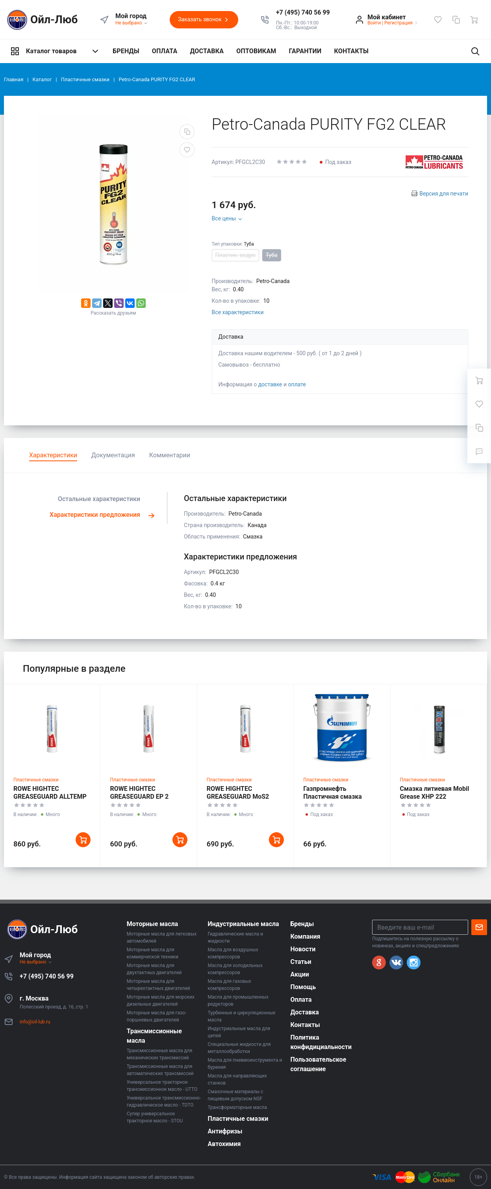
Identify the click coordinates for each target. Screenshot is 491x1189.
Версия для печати (443, 193)
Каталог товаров (55, 51)
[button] (303, 12)
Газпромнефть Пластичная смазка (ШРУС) (332, 796)
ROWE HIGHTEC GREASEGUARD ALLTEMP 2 (50, 796)
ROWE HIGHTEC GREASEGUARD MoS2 (238, 792)
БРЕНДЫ (126, 51)
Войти (374, 23)
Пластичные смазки (35, 780)
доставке (270, 384)
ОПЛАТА (165, 51)
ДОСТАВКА (207, 51)
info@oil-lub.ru (35, 1022)
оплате (297, 384)
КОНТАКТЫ (351, 51)
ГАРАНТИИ (305, 51)
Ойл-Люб (41, 20)
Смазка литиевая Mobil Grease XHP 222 (434, 792)
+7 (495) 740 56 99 (47, 976)
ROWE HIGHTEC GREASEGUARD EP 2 (139, 792)
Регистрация (398, 23)
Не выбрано (131, 23)
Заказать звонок (204, 19)
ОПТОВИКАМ (256, 51)
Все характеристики (238, 312)
